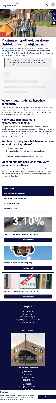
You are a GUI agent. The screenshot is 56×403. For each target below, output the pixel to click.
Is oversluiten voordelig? (13, 203)
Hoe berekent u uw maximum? (14, 194)
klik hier (20, 399)
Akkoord (47, 397)
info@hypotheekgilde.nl (28, 386)
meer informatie (28, 240)
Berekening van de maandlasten (15, 198)
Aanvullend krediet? (11, 208)
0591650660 (28, 384)
